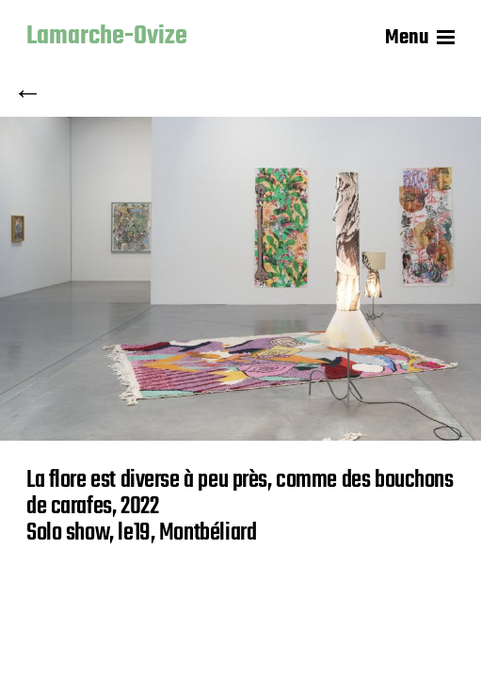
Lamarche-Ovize (106, 38)
